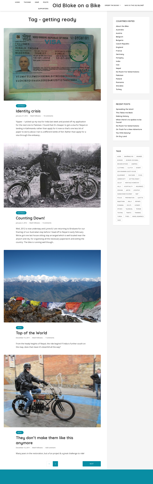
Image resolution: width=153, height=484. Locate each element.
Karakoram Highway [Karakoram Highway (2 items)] (124, 194)
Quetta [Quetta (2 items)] (140, 198)
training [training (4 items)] (138, 213)
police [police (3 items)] (119, 198)
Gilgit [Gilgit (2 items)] (119, 183)
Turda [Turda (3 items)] (119, 216)
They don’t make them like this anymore (44, 440)
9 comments (47, 223)
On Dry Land (121, 136)
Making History (122, 116)
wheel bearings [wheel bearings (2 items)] (138, 216)
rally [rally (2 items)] (130, 201)
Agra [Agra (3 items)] (119, 156)
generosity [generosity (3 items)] (121, 179)
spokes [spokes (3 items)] (119, 209)
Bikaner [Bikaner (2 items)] (139, 156)
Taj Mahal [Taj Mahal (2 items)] (129, 209)
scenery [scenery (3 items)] (137, 205)
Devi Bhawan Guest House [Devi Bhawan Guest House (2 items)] (126, 171)
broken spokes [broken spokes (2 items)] (122, 164)
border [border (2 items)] (120, 160)
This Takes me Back (124, 113)
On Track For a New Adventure (129, 129)
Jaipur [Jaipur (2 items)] (128, 190)
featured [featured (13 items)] (131, 175)
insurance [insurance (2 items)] (139, 186)
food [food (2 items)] (140, 175)
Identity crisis (28, 111)
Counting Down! (30, 218)
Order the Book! (112, 5)
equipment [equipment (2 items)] (121, 175)
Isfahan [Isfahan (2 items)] (120, 190)
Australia (21, 106)
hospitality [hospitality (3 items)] (128, 186)
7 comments (49, 338)
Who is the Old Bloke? (134, 5)
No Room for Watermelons (127, 126)
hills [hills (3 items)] (119, 186)
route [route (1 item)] (129, 205)
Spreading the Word (124, 109)
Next (92, 464)
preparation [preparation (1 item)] (129, 198)
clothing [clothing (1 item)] (120, 168)
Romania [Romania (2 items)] (120, 205)
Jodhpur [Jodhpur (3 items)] (137, 190)
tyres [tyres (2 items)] (127, 216)
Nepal (20, 328)
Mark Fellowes (35, 116)
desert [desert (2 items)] (138, 168)
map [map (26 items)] (137, 194)
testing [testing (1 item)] (120, 213)
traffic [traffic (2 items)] (128, 213)
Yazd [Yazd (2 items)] (119, 220)
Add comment (50, 448)
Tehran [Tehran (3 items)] (138, 209)
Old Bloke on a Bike (76, 5)
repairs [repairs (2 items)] (137, 201)
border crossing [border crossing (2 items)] (132, 160)
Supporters (43, 9)
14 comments (48, 116)
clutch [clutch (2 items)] (130, 168)
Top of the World (31, 332)
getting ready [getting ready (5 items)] (134, 179)
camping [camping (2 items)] (134, 164)
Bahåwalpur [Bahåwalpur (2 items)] (128, 156)
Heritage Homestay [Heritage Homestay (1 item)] (132, 183)
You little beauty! (123, 133)
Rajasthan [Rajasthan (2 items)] (121, 201)
